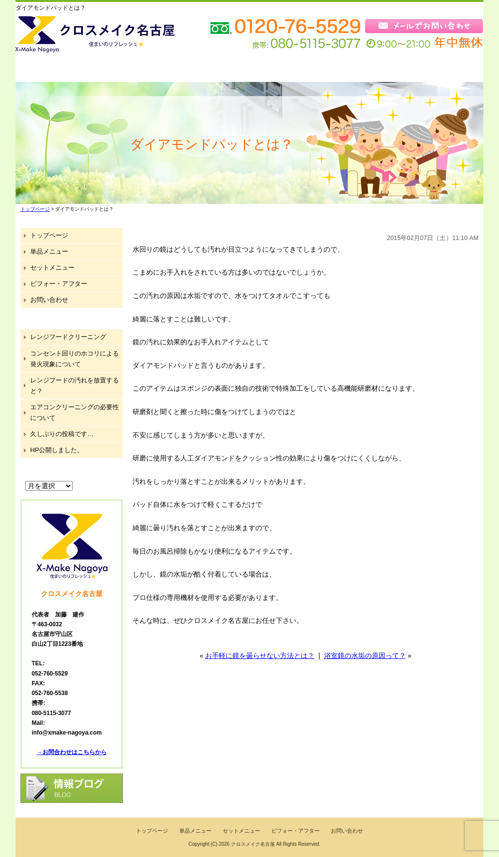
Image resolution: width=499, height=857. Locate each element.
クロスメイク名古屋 (253, 844)
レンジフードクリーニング (68, 336)
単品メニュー (128, 70)
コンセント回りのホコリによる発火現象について (74, 359)
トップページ (53, 70)
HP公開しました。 (56, 450)
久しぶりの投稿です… (62, 434)
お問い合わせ (444, 70)
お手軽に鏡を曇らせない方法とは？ (259, 655)
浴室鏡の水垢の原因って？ (365, 655)
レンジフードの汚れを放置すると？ (74, 386)
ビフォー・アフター (297, 70)
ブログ (377, 70)
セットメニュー (206, 70)
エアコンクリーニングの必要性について (74, 412)
